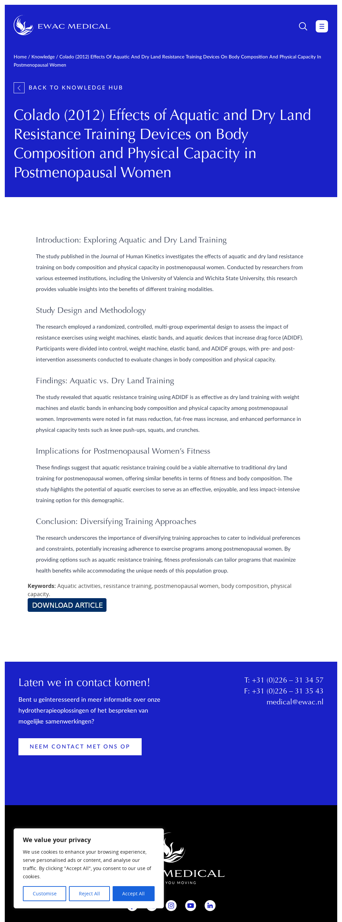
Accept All (133, 893)
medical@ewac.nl (295, 702)
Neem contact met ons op (80, 746)
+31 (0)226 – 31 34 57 (288, 681)
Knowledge (43, 57)
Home (20, 57)
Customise (45, 893)
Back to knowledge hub (68, 87)
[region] (89, 868)
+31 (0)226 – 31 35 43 (288, 692)
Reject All (89, 893)
